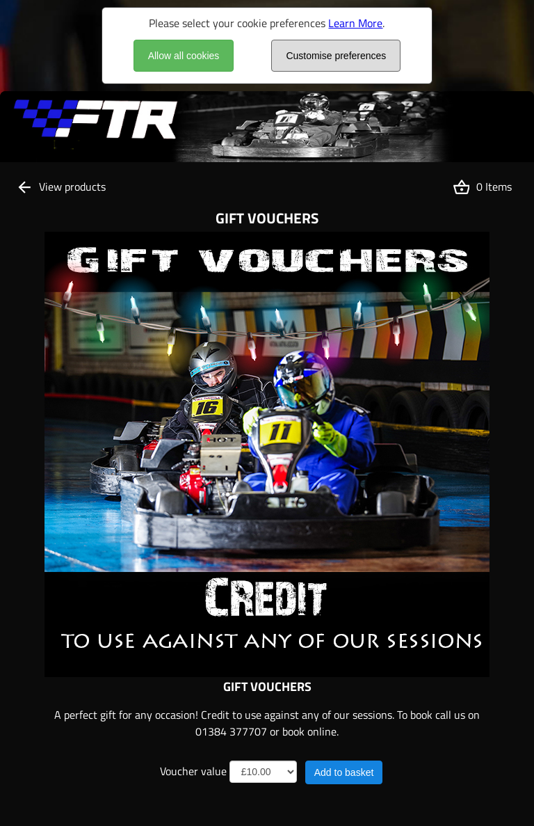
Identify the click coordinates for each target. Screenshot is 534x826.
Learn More (355, 23)
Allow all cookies (184, 55)
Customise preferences (336, 55)
